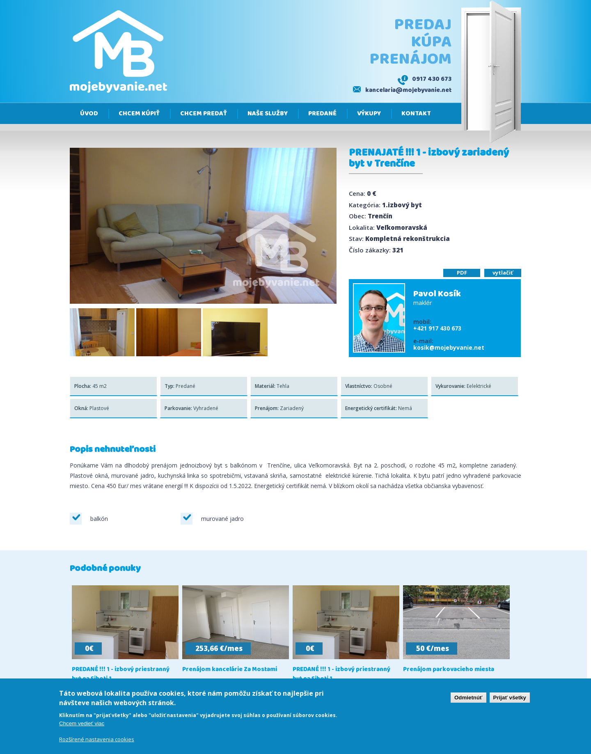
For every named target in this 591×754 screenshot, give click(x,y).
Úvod (89, 114)
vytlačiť (502, 272)
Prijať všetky (509, 700)
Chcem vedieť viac (81, 725)
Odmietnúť (468, 700)
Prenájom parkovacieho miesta (448, 669)
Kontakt (416, 114)
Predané (322, 114)
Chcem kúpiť (139, 114)
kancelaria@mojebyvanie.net (408, 90)
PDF (462, 272)
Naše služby (267, 114)
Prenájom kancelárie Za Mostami (229, 669)
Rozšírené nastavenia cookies (96, 741)
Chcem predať (203, 114)
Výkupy (369, 114)
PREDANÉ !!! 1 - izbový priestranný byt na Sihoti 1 (121, 674)
